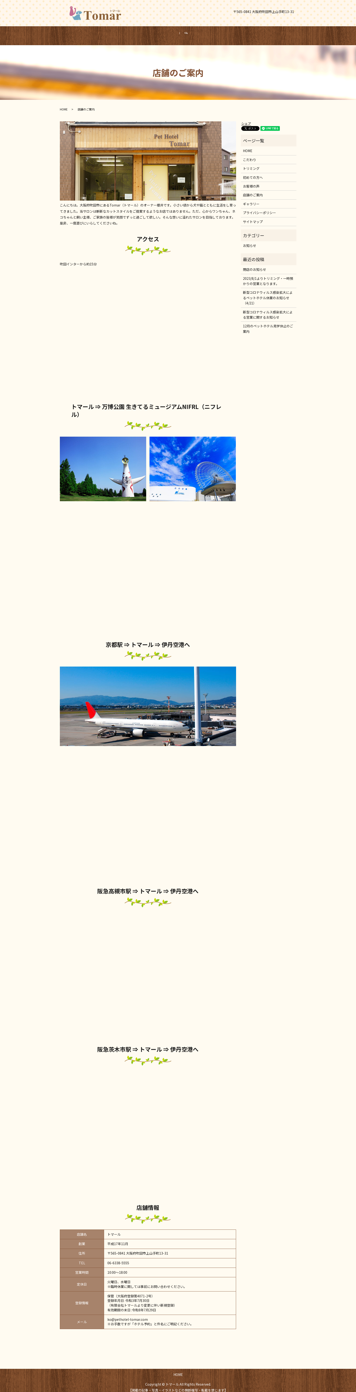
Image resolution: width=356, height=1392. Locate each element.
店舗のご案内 (253, 190)
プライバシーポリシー (259, 208)
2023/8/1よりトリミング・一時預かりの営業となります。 (268, 276)
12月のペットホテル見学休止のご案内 (268, 324)
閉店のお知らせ (254, 265)
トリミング (251, 164)
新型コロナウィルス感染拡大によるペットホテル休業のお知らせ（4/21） (268, 293)
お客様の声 (251, 181)
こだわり (249, 155)
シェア (246, 119)
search (192, 33)
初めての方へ (253, 173)
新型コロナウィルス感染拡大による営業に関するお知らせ (268, 310)
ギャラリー (251, 199)
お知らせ (249, 241)
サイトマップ (253, 217)
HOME (171, 33)
